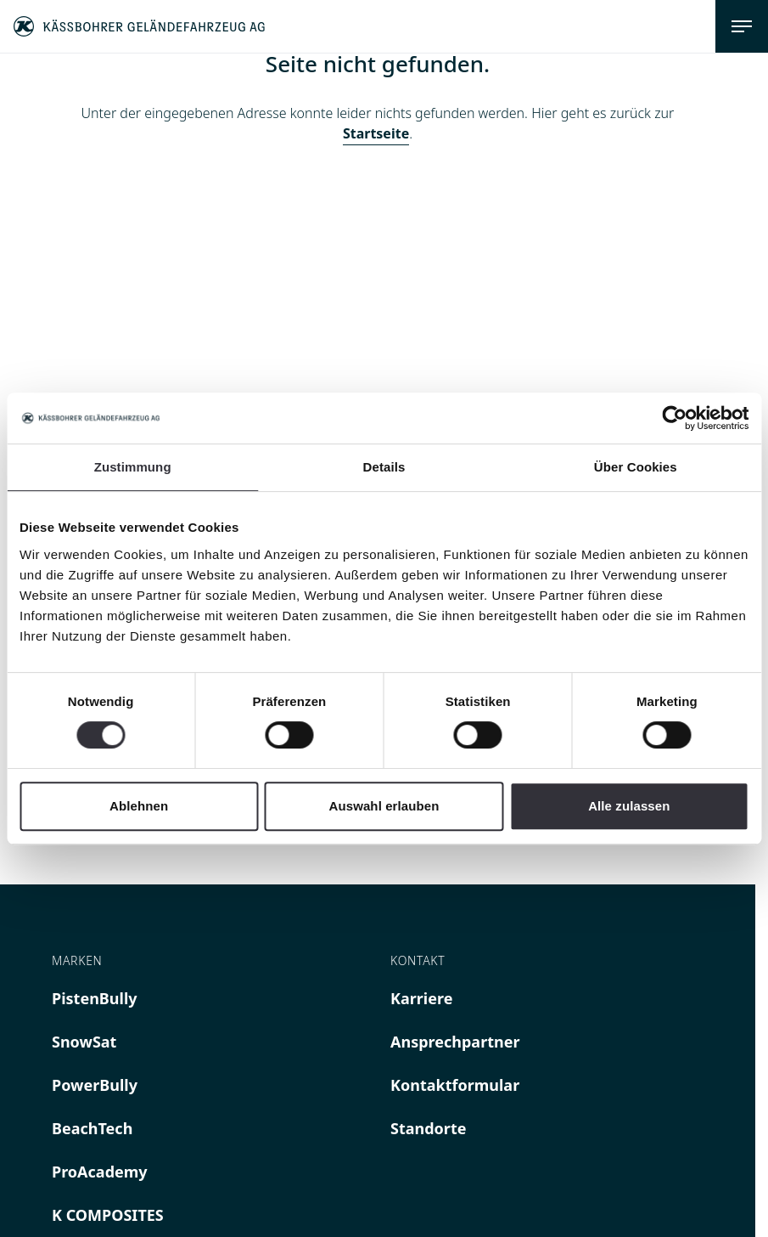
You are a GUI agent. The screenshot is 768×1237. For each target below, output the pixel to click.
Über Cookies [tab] (635, 467)
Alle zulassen (629, 806)
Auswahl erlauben (384, 806)
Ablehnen (138, 806)
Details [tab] (384, 467)
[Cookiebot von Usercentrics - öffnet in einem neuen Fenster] (674, 418)
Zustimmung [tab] (132, 467)
